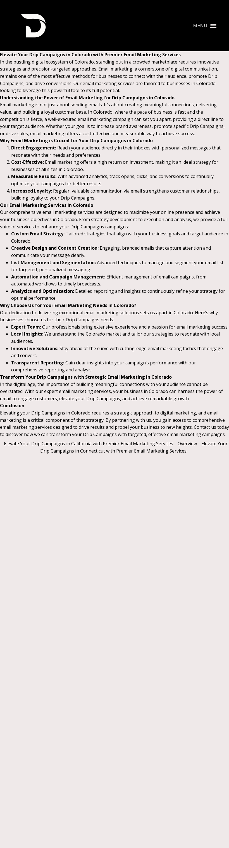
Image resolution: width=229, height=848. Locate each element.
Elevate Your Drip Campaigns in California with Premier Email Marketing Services (88, 444)
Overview (187, 444)
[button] (205, 26)
